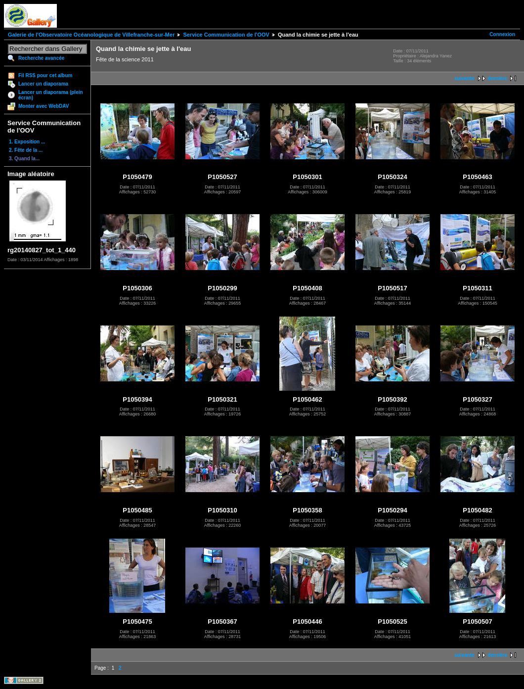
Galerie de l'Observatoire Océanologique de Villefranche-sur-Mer (91, 35)
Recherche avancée (41, 58)
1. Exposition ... (27, 141)
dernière (497, 78)
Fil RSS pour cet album (45, 75)
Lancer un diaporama (43, 84)
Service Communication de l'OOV (226, 35)
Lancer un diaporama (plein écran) (50, 95)
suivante (464, 78)
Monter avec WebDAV (43, 106)
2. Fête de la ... (26, 150)
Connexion (502, 34)
